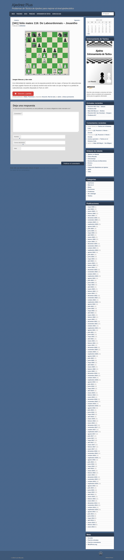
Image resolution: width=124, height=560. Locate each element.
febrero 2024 (91, 265)
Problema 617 (92, 115)
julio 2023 (91, 280)
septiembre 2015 (93, 483)
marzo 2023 (91, 289)
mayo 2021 (91, 336)
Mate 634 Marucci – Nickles (96, 111)
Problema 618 (92, 108)
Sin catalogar (92, 193)
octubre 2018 (92, 403)
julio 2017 (91, 436)
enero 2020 (91, 371)
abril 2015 (91, 494)
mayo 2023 (91, 284)
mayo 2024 (91, 259)
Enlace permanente (68, 97)
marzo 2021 (91, 341)
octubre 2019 (92, 377)
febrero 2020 (91, 369)
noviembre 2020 (93, 349)
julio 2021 (91, 332)
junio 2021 (91, 334)
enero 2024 (91, 267)
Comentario (18, 113)
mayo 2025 (91, 233)
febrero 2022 (91, 317)
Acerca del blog (56, 14)
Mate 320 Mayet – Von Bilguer (102, 143)
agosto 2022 (91, 304)
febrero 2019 (91, 395)
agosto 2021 (91, 330)
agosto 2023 (91, 278)
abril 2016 (91, 468)
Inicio (13, 14)
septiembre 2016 (93, 457)
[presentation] (28, 156)
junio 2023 (91, 282)
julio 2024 (91, 254)
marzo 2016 (91, 470)
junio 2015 (91, 490)
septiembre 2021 (93, 328)
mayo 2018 (91, 414)
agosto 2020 (91, 356)
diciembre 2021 (92, 321)
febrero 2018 (91, 421)
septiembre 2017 (93, 431)
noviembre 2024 (93, 246)
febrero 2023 (91, 291)
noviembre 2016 (93, 453)
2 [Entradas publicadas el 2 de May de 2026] (106, 24)
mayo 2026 (91, 207)
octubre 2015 (92, 481)
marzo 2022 (91, 315)
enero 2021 (91, 345)
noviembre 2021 (93, 323)
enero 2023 (91, 293)
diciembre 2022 (92, 295)
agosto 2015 (91, 486)
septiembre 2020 (93, 354)
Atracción (44, 97)
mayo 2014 (91, 518)
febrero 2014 (91, 524)
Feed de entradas (93, 540)
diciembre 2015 (92, 477)
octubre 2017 (92, 429)
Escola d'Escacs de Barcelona (97, 161)
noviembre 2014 (93, 505)
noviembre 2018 (93, 401)
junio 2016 (91, 464)
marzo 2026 (91, 211)
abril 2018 (91, 416)
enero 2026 (91, 215)
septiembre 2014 (93, 509)
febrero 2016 (91, 473)
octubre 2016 (92, 455)
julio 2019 (91, 384)
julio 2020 (91, 358)
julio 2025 (91, 228)
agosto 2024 (91, 252)
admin (59, 97)
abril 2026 (91, 209)
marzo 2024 (91, 263)
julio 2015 (91, 488)
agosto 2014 (91, 511)
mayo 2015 (91, 492)
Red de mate (51, 97)
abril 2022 (91, 313)
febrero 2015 (91, 499)
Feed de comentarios (94, 542)
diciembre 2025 (92, 218)
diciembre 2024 (92, 243)
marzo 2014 (91, 522)
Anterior (16, 20)
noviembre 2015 (93, 479)
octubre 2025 (92, 222)
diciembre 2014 (92, 503)
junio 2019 (91, 386)
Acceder (90, 538)
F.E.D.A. (90, 163)
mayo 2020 (91, 362)
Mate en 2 (91, 185)
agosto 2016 (91, 460)
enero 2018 (91, 423)
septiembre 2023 (93, 276)
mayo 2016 (91, 466)
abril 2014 (91, 520)
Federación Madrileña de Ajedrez (98, 167)
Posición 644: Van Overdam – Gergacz (99, 113)
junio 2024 (91, 256)
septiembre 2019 (93, 380)
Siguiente (77, 20)
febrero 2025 (91, 239)
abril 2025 (91, 235)
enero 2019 (91, 397)
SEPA (89, 169)
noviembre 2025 (93, 220)
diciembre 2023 (92, 269)
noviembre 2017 (93, 427)
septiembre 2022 (93, 302)
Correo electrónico (19, 143)
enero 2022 (91, 319)
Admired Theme (109, 557)
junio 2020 (91, 360)
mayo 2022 (91, 310)
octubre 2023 (92, 274)
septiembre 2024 (93, 250)
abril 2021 (91, 339)
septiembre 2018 (93, 405)
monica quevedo (93, 139)
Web (15, 148)
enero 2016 (91, 475)
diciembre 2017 (92, 425)
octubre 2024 (92, 248)
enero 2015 (91, 501)
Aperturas (91, 183)
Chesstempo (92, 158)
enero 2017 (91, 449)
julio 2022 (91, 306)
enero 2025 (91, 241)
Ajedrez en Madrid (93, 154)
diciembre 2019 (92, 373)
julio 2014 (91, 514)
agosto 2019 (91, 382)
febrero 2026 (91, 213)
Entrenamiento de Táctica (44, 14)
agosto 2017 (91, 434)
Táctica (90, 196)
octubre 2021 (92, 326)
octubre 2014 (92, 507)
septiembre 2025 (93, 224)
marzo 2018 (91, 418)
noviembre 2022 (93, 297)
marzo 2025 (91, 237)
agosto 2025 (91, 226)
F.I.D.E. (90, 165)
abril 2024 (91, 261)
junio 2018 (91, 412)
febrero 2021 (91, 343)
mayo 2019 (91, 388)
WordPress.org (92, 544)
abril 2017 (91, 442)
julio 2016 (91, 462)
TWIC (89, 171)
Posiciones (19, 14)
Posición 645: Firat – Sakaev (96, 106)
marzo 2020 (91, 367)
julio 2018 (91, 410)
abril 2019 (91, 390)
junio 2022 (91, 308)
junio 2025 (91, 231)
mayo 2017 (91, 440)
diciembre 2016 (92, 451)
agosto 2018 (91, 408)
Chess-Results (92, 156)
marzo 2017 (91, 444)
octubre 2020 (92, 352)
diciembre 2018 (92, 399)
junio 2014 (91, 516)
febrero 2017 (91, 447)
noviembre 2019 (93, 375)
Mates (25, 14)
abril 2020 (91, 365)
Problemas (32, 14)
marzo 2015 (91, 496)
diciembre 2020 (92, 347)
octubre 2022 (92, 300)
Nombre (17, 137)
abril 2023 (91, 287)
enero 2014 (91, 527)
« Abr (88, 34)
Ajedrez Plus (22, 5)
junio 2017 (91, 438)
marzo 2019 (91, 393)
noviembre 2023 (93, 272)
